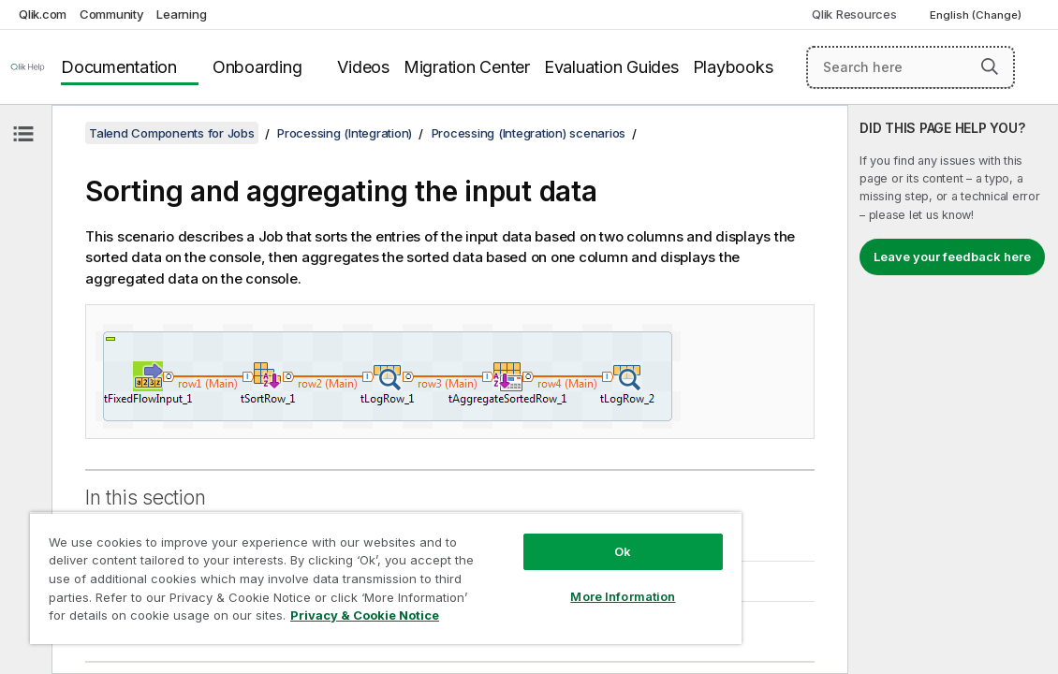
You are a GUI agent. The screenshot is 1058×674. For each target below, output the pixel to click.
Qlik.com (42, 14)
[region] (336, 571)
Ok (540, 537)
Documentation (119, 67)
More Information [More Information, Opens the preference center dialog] (540, 582)
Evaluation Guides (611, 67)
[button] (990, 66)
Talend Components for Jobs (172, 132)
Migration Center (467, 67)
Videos (363, 67)
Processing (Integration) (344, 132)
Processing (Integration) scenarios (529, 132)
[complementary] (953, 389)
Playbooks (733, 67)
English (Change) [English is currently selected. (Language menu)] (977, 15)
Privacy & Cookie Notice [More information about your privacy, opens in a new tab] (283, 618)
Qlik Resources (854, 14)
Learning (181, 14)
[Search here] (910, 67)
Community (112, 14)
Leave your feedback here (952, 256)
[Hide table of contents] (23, 134)
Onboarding (257, 67)
